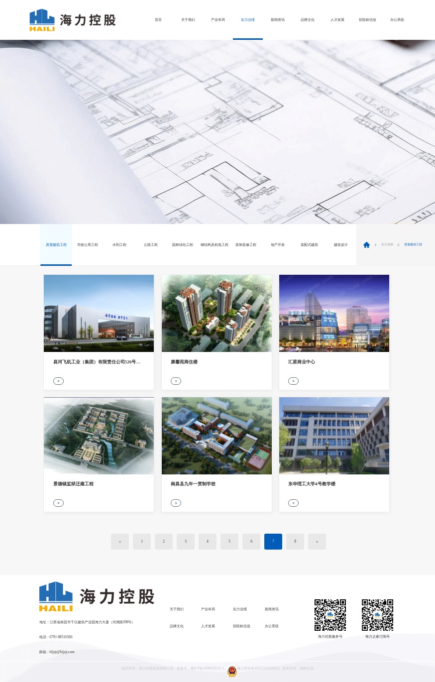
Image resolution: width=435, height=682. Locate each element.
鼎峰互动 (307, 669)
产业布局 (218, 20)
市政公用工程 (87, 245)
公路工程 (151, 245)
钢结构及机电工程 (214, 245)
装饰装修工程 (245, 245)
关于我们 (188, 20)
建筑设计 (341, 245)
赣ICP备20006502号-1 (207, 669)
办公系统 (397, 20)
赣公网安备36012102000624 (253, 671)
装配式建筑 (309, 245)
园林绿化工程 (182, 245)
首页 (158, 20)
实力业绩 (248, 20)
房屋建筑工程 (56, 245)
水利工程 (119, 245)
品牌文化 (308, 20)
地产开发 (278, 245)
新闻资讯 (278, 20)
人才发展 (337, 20)
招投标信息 (367, 20)
